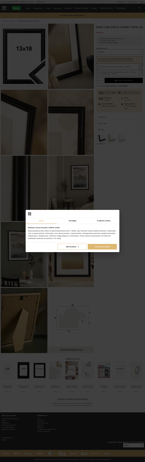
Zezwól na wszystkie (102, 247)
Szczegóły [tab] (72, 221)
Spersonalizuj (72, 247)
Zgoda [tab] (41, 221)
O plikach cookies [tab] (103, 221)
